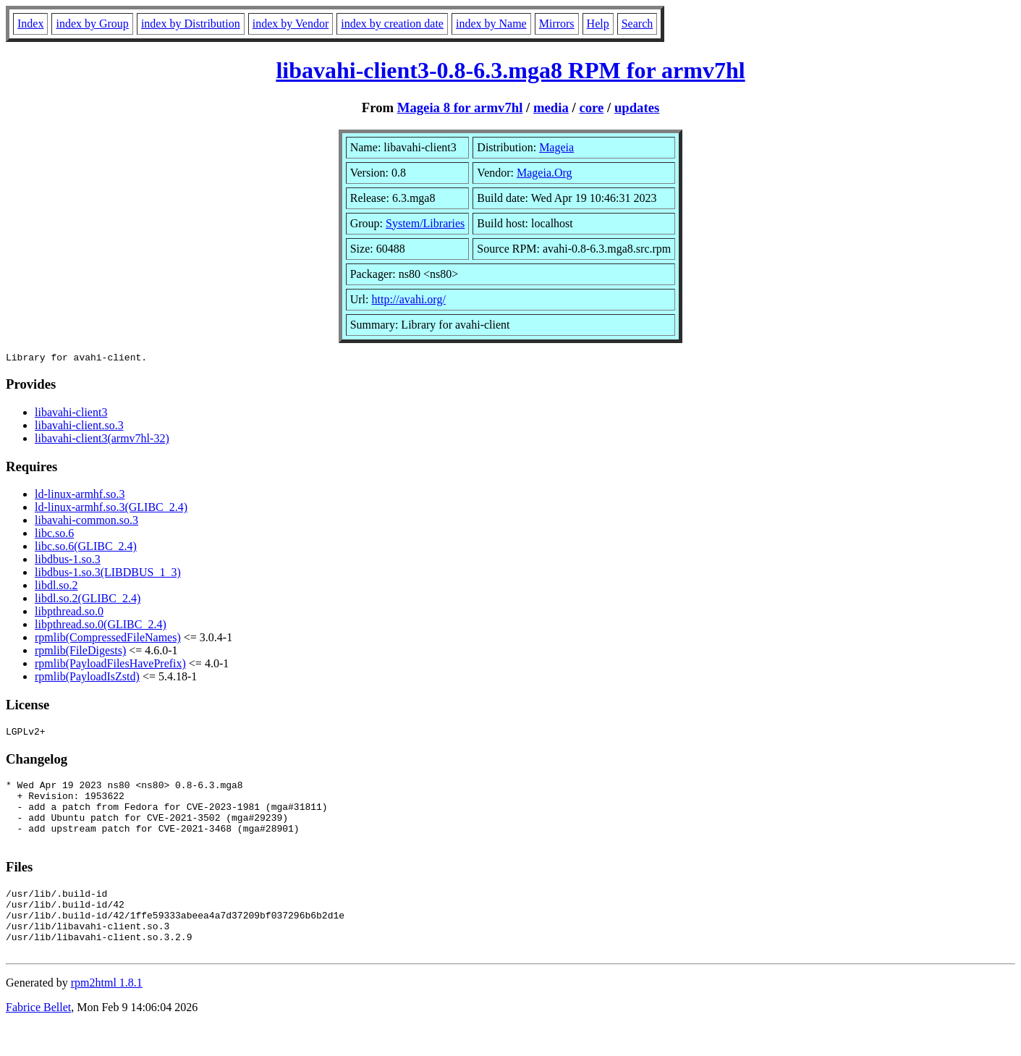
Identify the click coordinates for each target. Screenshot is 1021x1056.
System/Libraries (425, 223)
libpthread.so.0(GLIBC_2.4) (100, 626)
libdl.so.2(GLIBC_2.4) (87, 600)
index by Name (491, 23)
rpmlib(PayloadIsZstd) (87, 678)
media (551, 107)
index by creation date (392, 23)
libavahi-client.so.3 (79, 427)
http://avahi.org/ (408, 299)
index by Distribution (190, 23)
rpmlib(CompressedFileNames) (108, 639)
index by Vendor (291, 23)
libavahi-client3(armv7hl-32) (102, 440)
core (591, 107)
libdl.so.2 (56, 587)
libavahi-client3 (71, 414)
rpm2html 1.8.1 (107, 1013)
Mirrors (557, 23)
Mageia (556, 147)
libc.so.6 (54, 535)
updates (636, 107)
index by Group (92, 23)
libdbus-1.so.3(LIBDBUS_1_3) (108, 574)
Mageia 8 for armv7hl (460, 107)
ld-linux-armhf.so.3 (79, 496)
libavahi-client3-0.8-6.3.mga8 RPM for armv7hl (510, 70)
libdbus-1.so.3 (68, 561)
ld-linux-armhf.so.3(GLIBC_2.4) (111, 509)
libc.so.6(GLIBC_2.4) (86, 548)
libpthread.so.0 (69, 613)
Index (30, 23)
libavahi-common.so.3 (86, 522)
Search (637, 23)
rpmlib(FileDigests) (80, 652)
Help (598, 23)
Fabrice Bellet (38, 1037)
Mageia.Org (544, 172)
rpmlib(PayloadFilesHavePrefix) (110, 665)
